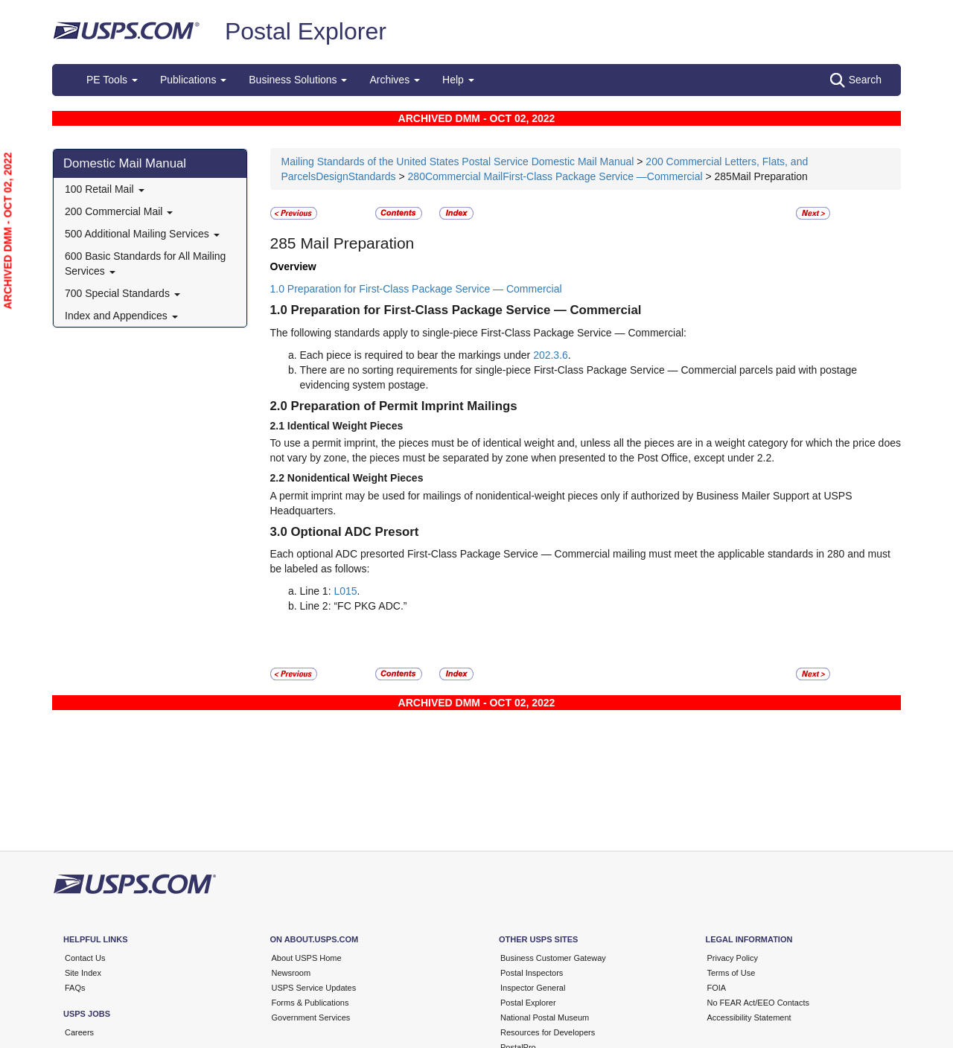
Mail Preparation (355, 243)
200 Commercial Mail (119, 211)
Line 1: (315, 591)
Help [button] (458, 80)
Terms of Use (731, 972)
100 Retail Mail (104, 189)
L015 (345, 591)
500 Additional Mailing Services (142, 234)
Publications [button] (193, 80)
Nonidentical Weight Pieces (355, 478)
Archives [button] (394, 80)
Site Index (83, 972)
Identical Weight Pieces (345, 426)
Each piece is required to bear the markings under (417, 355)
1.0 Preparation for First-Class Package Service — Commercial (416, 289)
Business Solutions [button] (298, 80)
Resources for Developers (547, 1032)
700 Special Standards (122, 293)
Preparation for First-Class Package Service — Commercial (466, 310)
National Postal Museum (544, 1017)
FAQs (75, 987)
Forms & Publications (310, 1002)
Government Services (311, 1017)
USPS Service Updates (314, 987)
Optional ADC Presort (355, 532)
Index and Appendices (121, 316)
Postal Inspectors (531, 972)
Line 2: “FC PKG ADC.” (353, 606)
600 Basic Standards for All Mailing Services (145, 263)
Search (856, 80)
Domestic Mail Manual (124, 163)
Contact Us (85, 957)
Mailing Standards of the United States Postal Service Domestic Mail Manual (459, 161)
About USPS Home (307, 957)
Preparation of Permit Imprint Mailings (404, 406)
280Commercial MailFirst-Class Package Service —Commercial (555, 176)
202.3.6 (550, 355)
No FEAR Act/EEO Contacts (758, 1002)
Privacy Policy (732, 957)
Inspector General (532, 987)
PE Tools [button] (112, 80)
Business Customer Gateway (553, 957)
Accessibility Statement (749, 1017)
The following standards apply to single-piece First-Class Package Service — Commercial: (478, 333)
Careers (79, 1032)
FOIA (717, 987)
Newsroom (291, 972)
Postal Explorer (305, 31)
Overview (293, 266)
